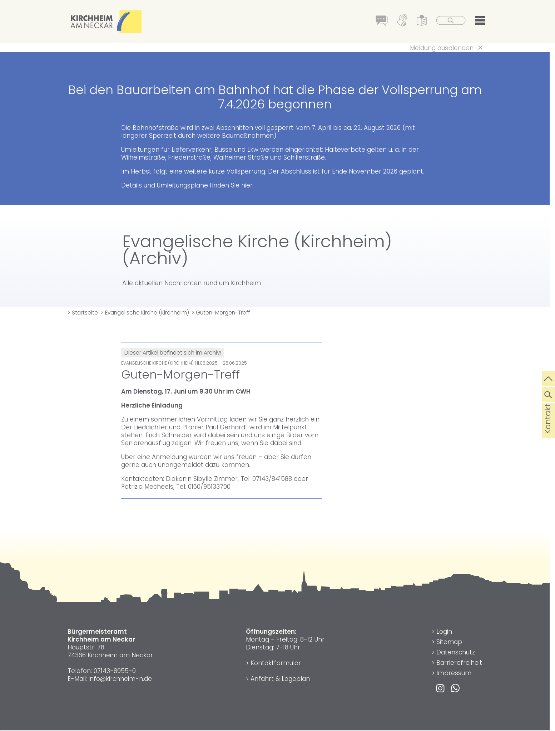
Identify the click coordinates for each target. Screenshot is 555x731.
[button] (480, 21)
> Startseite (83, 312)
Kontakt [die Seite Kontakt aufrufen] (547, 430)
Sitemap (449, 642)
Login (444, 631)
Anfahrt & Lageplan (280, 678)
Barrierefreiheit (459, 662)
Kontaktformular (276, 663)
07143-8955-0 (115, 671)
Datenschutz (455, 652)
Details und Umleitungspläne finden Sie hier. (187, 185)
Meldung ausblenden (442, 48)
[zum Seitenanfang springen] (548, 378)
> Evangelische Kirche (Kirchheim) (145, 312)
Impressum (453, 673)
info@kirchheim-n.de (120, 678)
